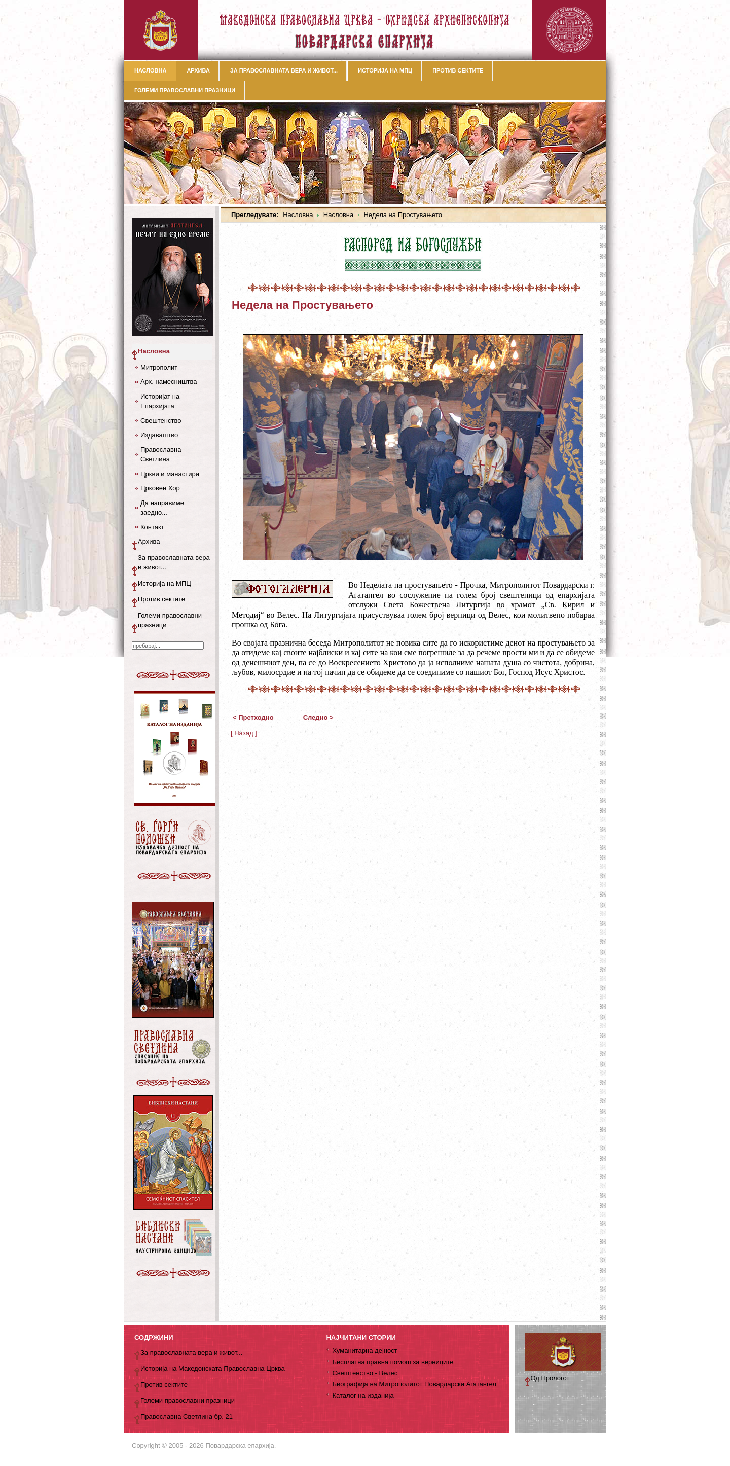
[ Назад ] (244, 733)
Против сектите (161, 599)
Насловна (298, 215)
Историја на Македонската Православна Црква (212, 1368)
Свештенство (160, 420)
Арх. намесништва (168, 381)
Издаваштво (159, 435)
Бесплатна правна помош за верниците (392, 1362)
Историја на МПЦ (164, 583)
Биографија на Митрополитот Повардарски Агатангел (414, 1384)
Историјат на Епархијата (159, 401)
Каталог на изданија (362, 1395)
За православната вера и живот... (174, 562)
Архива (149, 541)
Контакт (152, 527)
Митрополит (158, 367)
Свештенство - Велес (364, 1373)
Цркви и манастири (169, 474)
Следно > (318, 717)
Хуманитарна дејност (364, 1350)
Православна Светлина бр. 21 (186, 1416)
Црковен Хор (160, 488)
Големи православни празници (170, 620)
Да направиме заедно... (162, 508)
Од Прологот (550, 1378)
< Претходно (253, 717)
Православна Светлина (160, 454)
